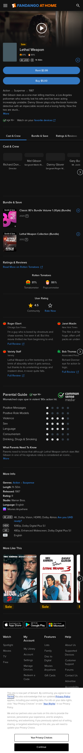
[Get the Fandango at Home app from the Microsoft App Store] (56, 624)
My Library (29, 648)
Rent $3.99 (41, 70)
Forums (69, 669)
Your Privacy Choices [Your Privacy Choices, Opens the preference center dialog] (41, 737)
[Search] (78, 5)
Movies (7, 650)
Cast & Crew (13, 136)
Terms (10, 696)
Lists (47, 645)
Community (33, 310)
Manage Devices (28, 667)
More (6, 113)
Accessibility (72, 686)
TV (4, 656)
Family (48, 650)
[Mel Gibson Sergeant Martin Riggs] (34, 172)
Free (5, 662)
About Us (70, 645)
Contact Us (71, 675)
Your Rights (49, 703)
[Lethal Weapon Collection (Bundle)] (50, 234)
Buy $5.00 (41, 80)
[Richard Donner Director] (12, 172)
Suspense (28, 482)
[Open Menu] (5, 5)
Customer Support (70, 662)
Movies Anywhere (50, 667)
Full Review (16, 343)
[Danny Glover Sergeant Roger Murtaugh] (55, 172)
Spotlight (8, 645)
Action (16, 482)
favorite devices (44, 120)
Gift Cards (50, 675)
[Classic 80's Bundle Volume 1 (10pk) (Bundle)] (50, 210)
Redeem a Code (29, 677)
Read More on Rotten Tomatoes (23, 267)
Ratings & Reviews (66, 136)
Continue (41, 747)
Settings (28, 660)
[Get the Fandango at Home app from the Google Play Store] (35, 624)
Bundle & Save (39, 136)
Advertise (70, 681)
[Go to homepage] (34, 5)
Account (28, 654)
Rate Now (50, 310)
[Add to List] (78, 60)
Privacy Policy (63, 696)
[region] (41, 720)
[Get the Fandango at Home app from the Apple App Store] (13, 624)
